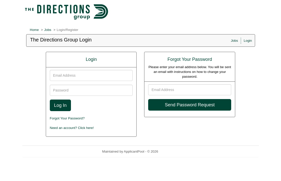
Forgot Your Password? (67, 118)
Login (248, 40)
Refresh (173, 151)
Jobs (47, 30)
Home (34, 30)
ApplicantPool (134, 151)
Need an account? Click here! (72, 128)
